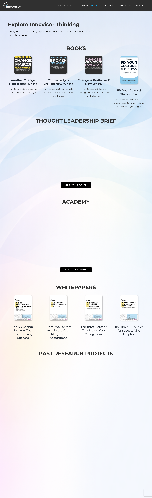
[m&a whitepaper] (58, 296)
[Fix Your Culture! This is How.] (129, 57)
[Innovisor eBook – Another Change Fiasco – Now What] (23, 57)
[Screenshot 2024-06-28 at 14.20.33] (93, 57)
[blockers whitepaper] (23, 296)
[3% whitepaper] (93, 296)
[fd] (58, 57)
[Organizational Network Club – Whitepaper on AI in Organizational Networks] (129, 296)
